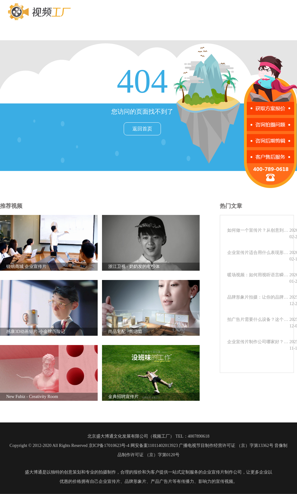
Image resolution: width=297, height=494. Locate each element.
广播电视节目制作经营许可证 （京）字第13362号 (226, 445)
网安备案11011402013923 (154, 445)
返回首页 (142, 128)
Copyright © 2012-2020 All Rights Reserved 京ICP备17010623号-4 (69, 445)
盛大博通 (33, 472)
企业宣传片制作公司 (222, 472)
